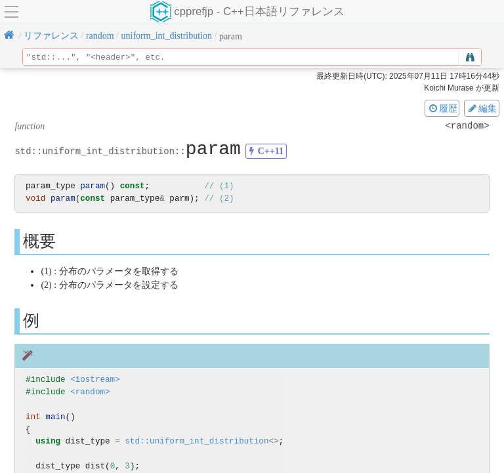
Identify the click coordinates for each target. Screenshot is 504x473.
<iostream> (95, 379)
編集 (482, 108)
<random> (90, 392)
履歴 (442, 108)
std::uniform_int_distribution (196, 441)
